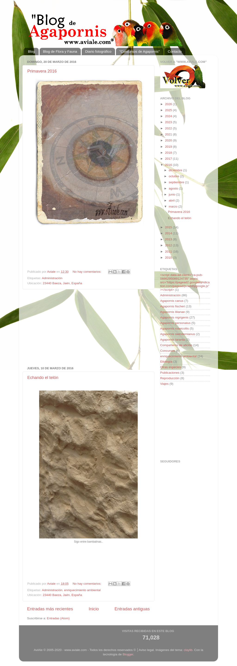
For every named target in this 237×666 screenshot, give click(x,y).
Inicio (94, 608)
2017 (169, 158)
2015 (169, 227)
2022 (169, 128)
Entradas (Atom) (58, 618)
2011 (169, 251)
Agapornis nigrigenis (174, 317)
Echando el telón (42, 377)
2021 (169, 134)
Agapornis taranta (172, 339)
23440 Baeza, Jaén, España (62, 283)
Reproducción (169, 378)
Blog (31, 51)
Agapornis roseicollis (174, 328)
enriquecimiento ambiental (82, 590)
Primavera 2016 (42, 71)
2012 (169, 245)
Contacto (175, 51)
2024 (169, 116)
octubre (174, 176)
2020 (169, 140)
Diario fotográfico (98, 51)
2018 (169, 152)
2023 (169, 122)
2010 (169, 257)
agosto (174, 188)
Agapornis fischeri (172, 306)
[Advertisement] (88, 248)
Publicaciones (169, 372)
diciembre (176, 170)
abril (172, 200)
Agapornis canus (172, 300)
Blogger (128, 654)
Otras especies (170, 367)
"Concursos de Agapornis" (139, 51)
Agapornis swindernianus (177, 334)
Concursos (167, 350)
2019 (169, 146)
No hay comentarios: (87, 271)
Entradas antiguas (132, 608)
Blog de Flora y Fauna (60, 51)
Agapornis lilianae (172, 312)
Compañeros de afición (176, 345)
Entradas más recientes (50, 608)
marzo (173, 206)
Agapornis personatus (175, 323)
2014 (169, 233)
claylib (188, 650)
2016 (169, 165)
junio (172, 194)
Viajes (164, 383)
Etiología (166, 361)
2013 (169, 239)
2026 (169, 104)
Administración (52, 278)
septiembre (177, 182)
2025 (169, 110)
